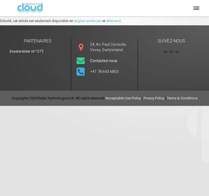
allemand (113, 21)
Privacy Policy (153, 98)
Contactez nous (103, 61)
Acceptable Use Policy (123, 98)
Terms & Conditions (182, 98)
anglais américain (88, 21)
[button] (196, 7)
